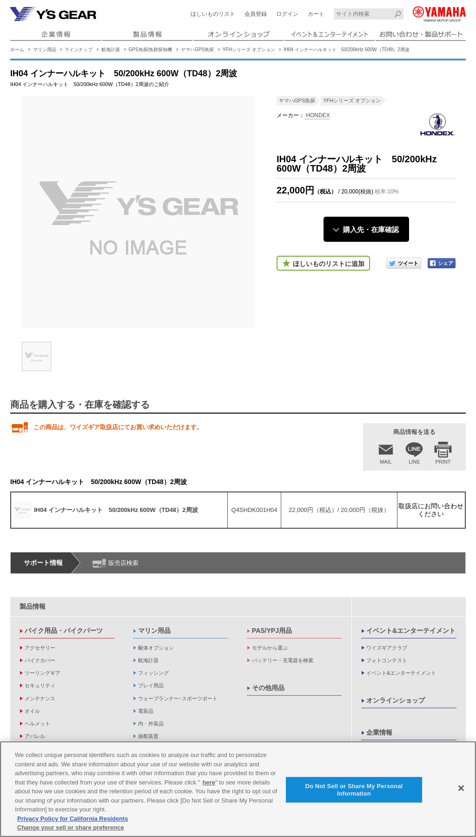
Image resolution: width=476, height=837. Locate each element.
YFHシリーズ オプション (249, 49)
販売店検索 (123, 562)
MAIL (386, 462)
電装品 (145, 711)
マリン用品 (44, 49)
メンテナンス (40, 698)
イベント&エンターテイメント (411, 630)
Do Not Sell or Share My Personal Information (354, 790)
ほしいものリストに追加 (328, 263)
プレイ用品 (151, 685)
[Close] (461, 788)
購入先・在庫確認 (371, 229)
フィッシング (153, 673)
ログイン (287, 14)
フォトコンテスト (386, 660)
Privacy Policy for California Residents (72, 819)
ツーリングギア (42, 673)
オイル (32, 711)
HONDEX (317, 115)
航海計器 (110, 49)
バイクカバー (40, 660)
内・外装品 (151, 723)
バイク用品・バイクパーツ (64, 630)
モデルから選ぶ (270, 648)
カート (316, 14)
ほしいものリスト (213, 14)
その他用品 (268, 687)
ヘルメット (37, 723)
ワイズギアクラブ (386, 648)
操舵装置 (148, 736)
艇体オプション (156, 648)
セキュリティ (40, 685)
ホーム (17, 49)
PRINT (443, 462)
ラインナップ (79, 49)
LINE (414, 462)
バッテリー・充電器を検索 (282, 660)
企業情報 (379, 732)
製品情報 (33, 606)
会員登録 (256, 14)
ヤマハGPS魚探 (197, 49)
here (208, 782)
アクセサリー (40, 648)
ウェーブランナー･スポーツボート (178, 698)
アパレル (35, 736)
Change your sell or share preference (70, 828)
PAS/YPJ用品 (272, 630)
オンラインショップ (395, 700)
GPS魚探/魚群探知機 (150, 49)
